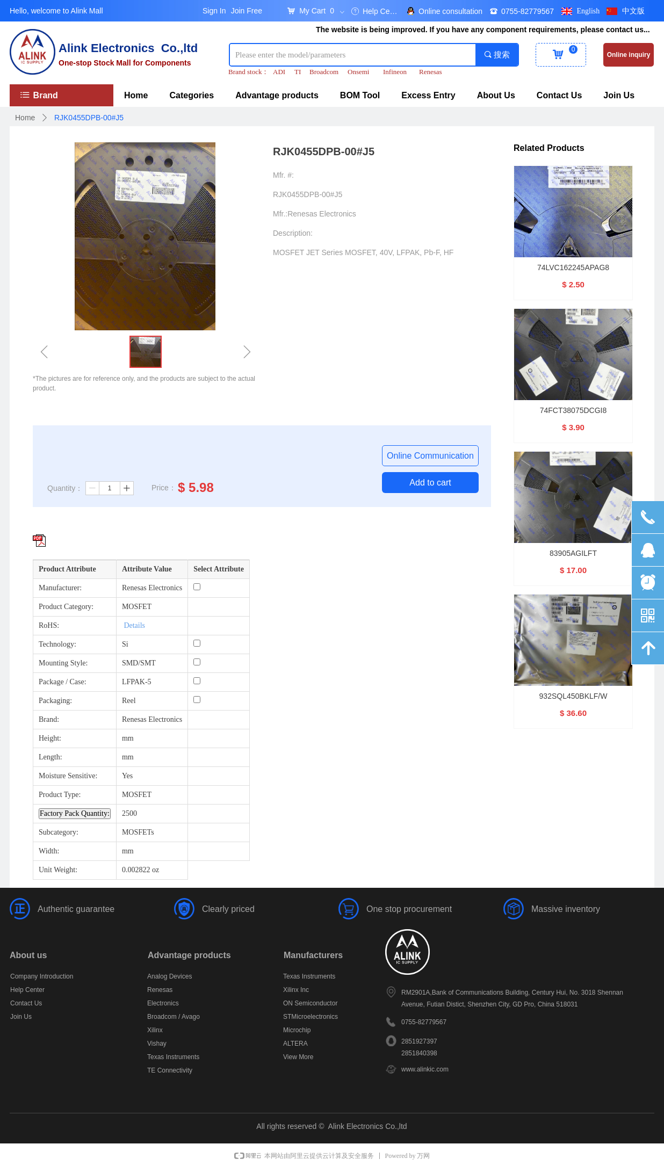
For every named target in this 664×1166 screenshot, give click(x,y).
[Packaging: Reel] (196, 699)
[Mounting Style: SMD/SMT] (196, 661)
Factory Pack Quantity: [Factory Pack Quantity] (75, 813)
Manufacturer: (60, 588)
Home (25, 117)
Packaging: (55, 701)
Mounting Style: (63, 663)
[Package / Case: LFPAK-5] (196, 680)
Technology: (57, 644)
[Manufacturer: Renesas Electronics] (196, 586)
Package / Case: (62, 682)
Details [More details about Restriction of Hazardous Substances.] (134, 625)
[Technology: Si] (196, 643)
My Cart (312, 10)
